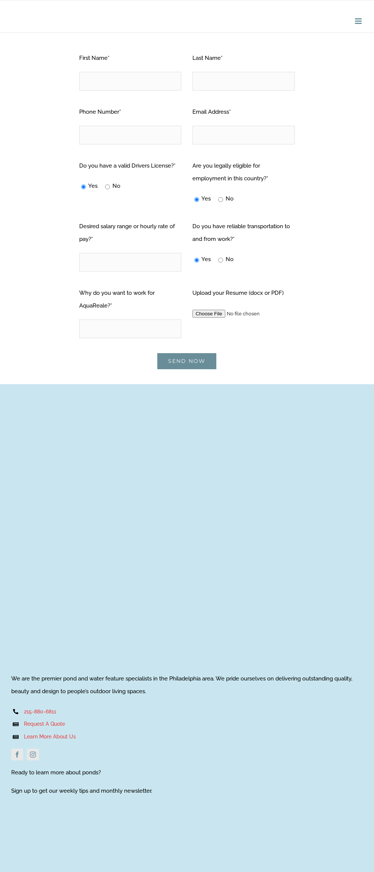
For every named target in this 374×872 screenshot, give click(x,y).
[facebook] (17, 755)
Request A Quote (44, 724)
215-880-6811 (40, 712)
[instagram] (33, 755)
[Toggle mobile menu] (359, 21)
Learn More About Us (50, 737)
